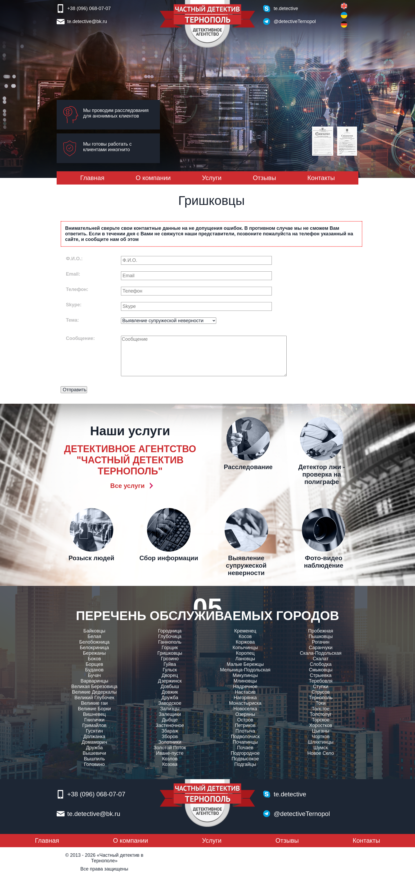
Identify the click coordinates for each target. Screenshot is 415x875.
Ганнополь (170, 642)
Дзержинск (170, 681)
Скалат (321, 658)
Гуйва (170, 664)
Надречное (245, 686)
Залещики (170, 714)
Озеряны (245, 714)
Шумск (320, 747)
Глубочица (169, 636)
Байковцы (94, 631)
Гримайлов (94, 725)
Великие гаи (94, 703)
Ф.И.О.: (74, 258)
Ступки (320, 686)
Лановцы (245, 658)
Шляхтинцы (320, 742)
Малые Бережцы (245, 664)
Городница (170, 631)
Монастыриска (245, 703)
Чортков (321, 736)
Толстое (321, 708)
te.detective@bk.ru (87, 21)
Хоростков (320, 725)
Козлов (170, 758)
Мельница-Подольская (245, 669)
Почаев (245, 747)
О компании (153, 177)
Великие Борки (94, 708)
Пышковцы (321, 636)
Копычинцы (245, 647)
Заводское (169, 703)
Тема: (72, 320)
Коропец (245, 653)
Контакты (321, 177)
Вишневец (94, 714)
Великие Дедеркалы (94, 692)
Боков (94, 658)
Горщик (170, 647)
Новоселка (245, 708)
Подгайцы (245, 764)
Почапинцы (245, 742)
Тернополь (320, 697)
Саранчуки (320, 647)
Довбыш (170, 686)
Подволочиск (245, 736)
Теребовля (321, 681)
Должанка (94, 736)
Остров (245, 720)
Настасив (245, 692)
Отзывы (264, 177)
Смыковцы (320, 669)
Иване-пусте (170, 753)
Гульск (170, 669)
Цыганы (320, 731)
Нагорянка (245, 697)
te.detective (286, 8)
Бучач (94, 675)
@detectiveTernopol (295, 21)
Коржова (245, 642)
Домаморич (94, 742)
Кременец (245, 631)
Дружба (94, 747)
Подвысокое (245, 758)
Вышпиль (94, 758)
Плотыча (245, 731)
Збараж (169, 731)
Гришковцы (169, 653)
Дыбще (170, 720)
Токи (321, 703)
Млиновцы (245, 681)
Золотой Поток (170, 747)
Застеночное (170, 725)
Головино (94, 764)
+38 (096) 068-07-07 (89, 8)
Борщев (94, 664)
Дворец (170, 675)
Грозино (170, 658)
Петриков (245, 725)
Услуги (212, 177)
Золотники (169, 742)
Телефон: (77, 289)
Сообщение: (80, 338)
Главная (92, 177)
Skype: (74, 304)
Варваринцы (94, 681)
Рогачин (320, 642)
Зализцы (169, 708)
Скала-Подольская (320, 653)
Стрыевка (320, 675)
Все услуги (127, 485)
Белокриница (94, 647)
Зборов (170, 736)
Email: (73, 274)
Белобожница (94, 642)
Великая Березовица (94, 686)
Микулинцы (245, 675)
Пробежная (320, 631)
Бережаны (94, 653)
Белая (94, 636)
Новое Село (320, 753)
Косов (245, 636)
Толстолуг (320, 714)
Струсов (321, 692)
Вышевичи (94, 753)
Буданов (94, 669)
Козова (170, 764)
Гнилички (94, 720)
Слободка (320, 664)
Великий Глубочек (94, 697)
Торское (321, 720)
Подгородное (245, 753)
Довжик (170, 692)
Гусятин (94, 731)
